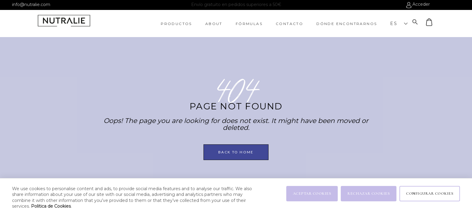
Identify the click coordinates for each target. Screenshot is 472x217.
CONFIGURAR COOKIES (429, 193)
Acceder (421, 4)
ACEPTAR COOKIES (312, 193)
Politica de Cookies (51, 206)
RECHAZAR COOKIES (368, 193)
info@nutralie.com (31, 4)
